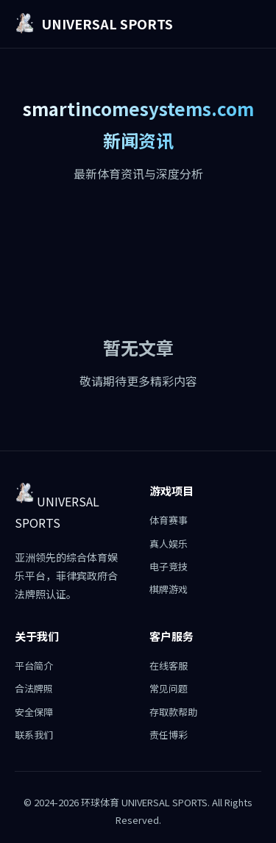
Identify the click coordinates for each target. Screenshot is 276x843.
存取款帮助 (173, 712)
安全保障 (34, 712)
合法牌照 (34, 688)
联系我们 (34, 735)
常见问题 (168, 688)
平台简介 (34, 665)
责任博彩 (168, 735)
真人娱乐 (168, 543)
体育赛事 (168, 520)
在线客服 (168, 665)
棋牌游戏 (168, 589)
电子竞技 (168, 566)
